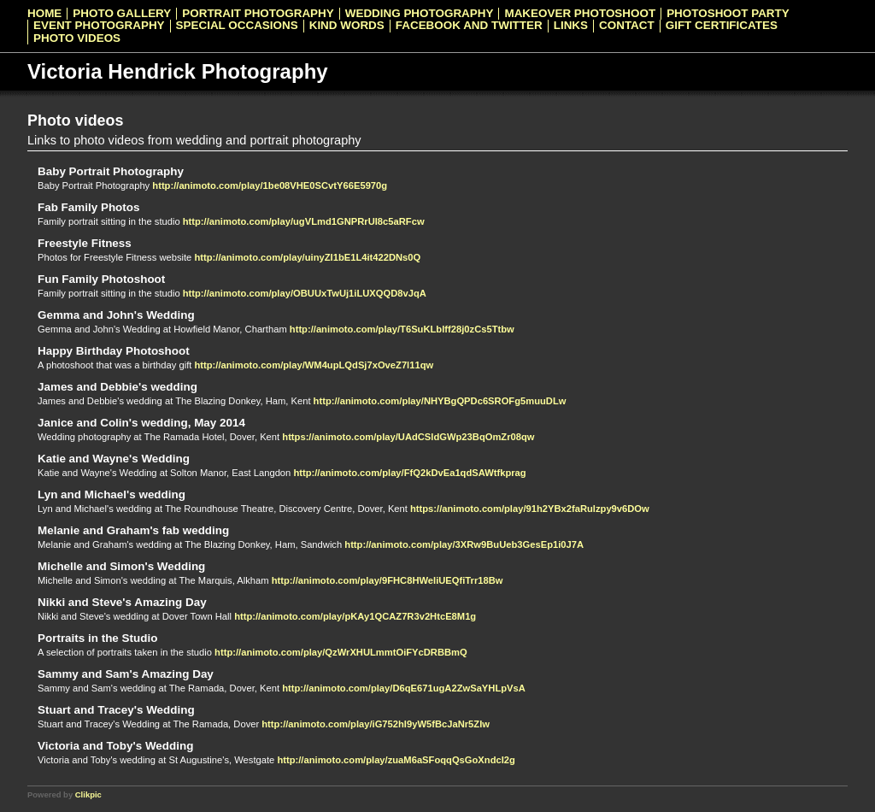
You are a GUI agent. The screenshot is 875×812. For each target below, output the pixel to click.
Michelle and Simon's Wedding (121, 566)
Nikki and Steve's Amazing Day (122, 602)
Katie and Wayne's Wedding (114, 458)
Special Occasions (237, 26)
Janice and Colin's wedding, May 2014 (141, 422)
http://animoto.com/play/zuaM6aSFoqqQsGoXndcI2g (395, 760)
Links (571, 26)
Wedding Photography (419, 14)
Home (44, 14)
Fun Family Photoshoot (101, 279)
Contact (627, 26)
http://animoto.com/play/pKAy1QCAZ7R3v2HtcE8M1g (355, 616)
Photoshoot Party (728, 14)
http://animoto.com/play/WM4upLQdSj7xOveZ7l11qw (313, 365)
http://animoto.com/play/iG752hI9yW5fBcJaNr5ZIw (375, 724)
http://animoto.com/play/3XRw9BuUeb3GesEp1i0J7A (464, 544)
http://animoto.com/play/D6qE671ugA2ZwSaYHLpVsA (404, 688)
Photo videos (76, 38)
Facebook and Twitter (469, 26)
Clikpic (88, 794)
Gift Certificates (722, 26)
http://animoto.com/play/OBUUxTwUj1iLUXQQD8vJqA (304, 293)
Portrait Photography (257, 14)
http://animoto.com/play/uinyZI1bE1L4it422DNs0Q (307, 257)
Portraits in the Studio (97, 638)
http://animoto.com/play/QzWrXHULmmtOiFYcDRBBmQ (340, 652)
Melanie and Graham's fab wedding (133, 530)
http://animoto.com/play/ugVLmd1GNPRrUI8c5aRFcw (304, 221)
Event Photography (99, 26)
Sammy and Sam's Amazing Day (126, 674)
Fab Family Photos (88, 207)
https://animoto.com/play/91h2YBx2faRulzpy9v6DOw (529, 508)
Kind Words (347, 26)
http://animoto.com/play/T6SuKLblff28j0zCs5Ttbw (402, 329)
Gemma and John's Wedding (116, 315)
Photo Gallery (122, 14)
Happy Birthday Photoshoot (114, 350)
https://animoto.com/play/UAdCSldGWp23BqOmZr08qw (408, 437)
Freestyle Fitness (85, 243)
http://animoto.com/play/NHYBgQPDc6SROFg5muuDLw (440, 401)
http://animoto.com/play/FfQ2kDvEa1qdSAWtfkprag (409, 473)
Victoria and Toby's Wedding (115, 745)
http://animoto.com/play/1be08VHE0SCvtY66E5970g (269, 185)
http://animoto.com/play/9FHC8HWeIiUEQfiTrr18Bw (387, 580)
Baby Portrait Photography (111, 171)
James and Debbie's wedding (117, 386)
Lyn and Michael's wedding (111, 494)
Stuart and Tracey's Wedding (116, 709)
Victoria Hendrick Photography (177, 71)
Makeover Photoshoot (579, 14)
